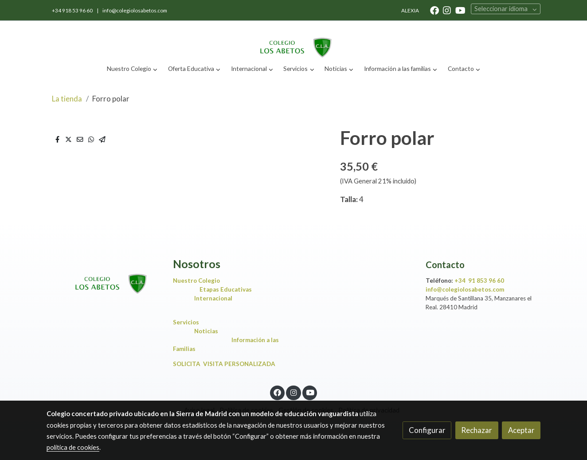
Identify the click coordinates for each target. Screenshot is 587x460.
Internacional (213, 298)
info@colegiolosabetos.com (134, 10)
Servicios (188, 322)
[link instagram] (447, 9)
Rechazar (476, 430)
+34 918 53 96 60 (73, 10)
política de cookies (73, 447)
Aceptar (521, 430)
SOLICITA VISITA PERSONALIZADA (224, 363)
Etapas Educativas (226, 289)
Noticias (208, 331)
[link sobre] (104, 276)
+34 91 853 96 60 (479, 280)
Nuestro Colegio (196, 280)
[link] (293, 40)
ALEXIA (410, 10)
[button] (132, 68)
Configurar (427, 430)
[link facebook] (434, 9)
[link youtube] (460, 9)
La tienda (67, 98)
